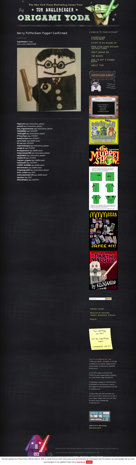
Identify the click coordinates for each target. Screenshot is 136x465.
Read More (81, 462)
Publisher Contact (97, 309)
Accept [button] (89, 462)
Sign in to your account (104, 32)
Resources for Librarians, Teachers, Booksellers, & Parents (103, 314)
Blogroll (93, 319)
